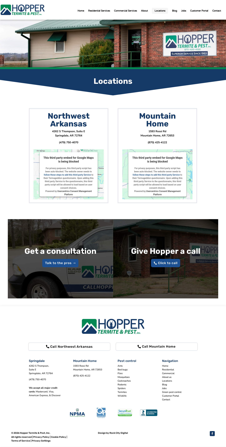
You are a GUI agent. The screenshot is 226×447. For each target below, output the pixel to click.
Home (81, 11)
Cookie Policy (58, 437)
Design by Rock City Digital (113, 433)
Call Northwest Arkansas (71, 347)
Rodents (122, 384)
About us (166, 377)
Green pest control (172, 392)
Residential (168, 369)
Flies (120, 373)
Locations (160, 10)
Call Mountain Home (159, 347)
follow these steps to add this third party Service (67, 175)
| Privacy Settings (41, 441)
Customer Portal (199, 11)
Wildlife (122, 396)
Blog (174, 11)
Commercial (168, 373)
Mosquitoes (124, 377)
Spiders (122, 388)
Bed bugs (123, 369)
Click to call (168, 263)
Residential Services (99, 11)
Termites (122, 392)
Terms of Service (21, 441)
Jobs (183, 11)
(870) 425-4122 (157, 142)
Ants (120, 366)
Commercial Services (125, 11)
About (144, 11)
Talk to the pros (58, 263)
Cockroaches (124, 381)
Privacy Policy (41, 437)
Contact (216, 11)
